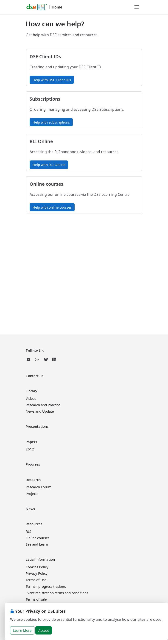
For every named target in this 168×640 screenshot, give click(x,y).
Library (31, 391)
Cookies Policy (37, 567)
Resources (34, 523)
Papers (31, 441)
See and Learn (37, 544)
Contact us (34, 375)
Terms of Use (36, 579)
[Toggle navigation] (137, 7)
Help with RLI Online (49, 164)
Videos (31, 398)
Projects (32, 493)
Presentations (37, 426)
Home (57, 7)
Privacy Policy (37, 573)
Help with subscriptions (51, 122)
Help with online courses (52, 207)
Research (33, 479)
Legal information (40, 559)
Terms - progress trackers (46, 586)
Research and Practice (43, 405)
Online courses (37, 537)
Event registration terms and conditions (57, 592)
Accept (43, 630)
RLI (28, 531)
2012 (30, 449)
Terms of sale (36, 599)
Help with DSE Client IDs (52, 79)
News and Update (40, 411)
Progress (33, 464)
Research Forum (38, 487)
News (30, 508)
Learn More (22, 630)
